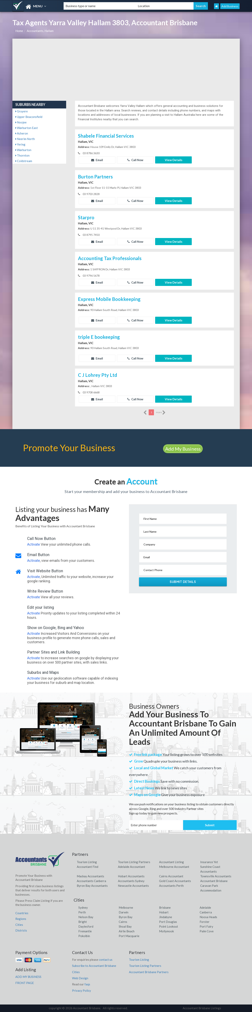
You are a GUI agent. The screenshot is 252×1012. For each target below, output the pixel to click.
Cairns (123, 921)
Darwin (123, 912)
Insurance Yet (209, 862)
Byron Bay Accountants (92, 885)
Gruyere (21, 111)
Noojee (21, 122)
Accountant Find (87, 866)
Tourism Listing (87, 862)
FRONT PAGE (24, 983)
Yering (20, 144)
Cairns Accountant (171, 876)
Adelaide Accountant (131, 866)
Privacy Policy (81, 990)
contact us (105, 959)
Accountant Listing (171, 862)
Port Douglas (168, 921)
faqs (87, 984)
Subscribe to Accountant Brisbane (94, 965)
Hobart (164, 912)
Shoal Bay (125, 926)
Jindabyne (165, 917)
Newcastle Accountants (133, 885)
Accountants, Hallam (40, 31)
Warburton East (26, 128)
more (161, 412)
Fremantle (85, 931)
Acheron (21, 133)
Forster (204, 921)
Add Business (229, 6)
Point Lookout (168, 926)
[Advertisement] (126, 68)
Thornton (22, 155)
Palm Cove (207, 931)
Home (19, 31)
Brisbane (165, 907)
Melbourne (126, 907)
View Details (173, 160)
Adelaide (205, 907)
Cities (19, 924)
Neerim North (25, 139)
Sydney (83, 907)
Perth (82, 912)
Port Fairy (206, 926)
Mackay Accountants (90, 876)
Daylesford (85, 926)
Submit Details (183, 582)
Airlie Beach (126, 931)
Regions (20, 919)
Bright (82, 921)
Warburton (23, 150)
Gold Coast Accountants (175, 881)
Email (97, 160)
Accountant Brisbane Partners (149, 972)
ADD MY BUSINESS (28, 976)
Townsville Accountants (215, 876)
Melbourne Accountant (174, 866)
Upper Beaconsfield (28, 117)
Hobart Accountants (131, 876)
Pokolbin (84, 936)
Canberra (206, 912)
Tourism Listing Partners (134, 862)
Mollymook (166, 931)
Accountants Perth (171, 885)
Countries (21, 913)
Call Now (135, 160)
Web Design (80, 978)
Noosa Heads (208, 917)
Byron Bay (125, 917)
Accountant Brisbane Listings (202, 1008)
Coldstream (23, 161)
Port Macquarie (129, 936)
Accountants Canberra (91, 881)
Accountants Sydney (131, 881)
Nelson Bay (85, 917)
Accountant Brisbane (214, 881)
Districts (21, 930)
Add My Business (183, 449)
